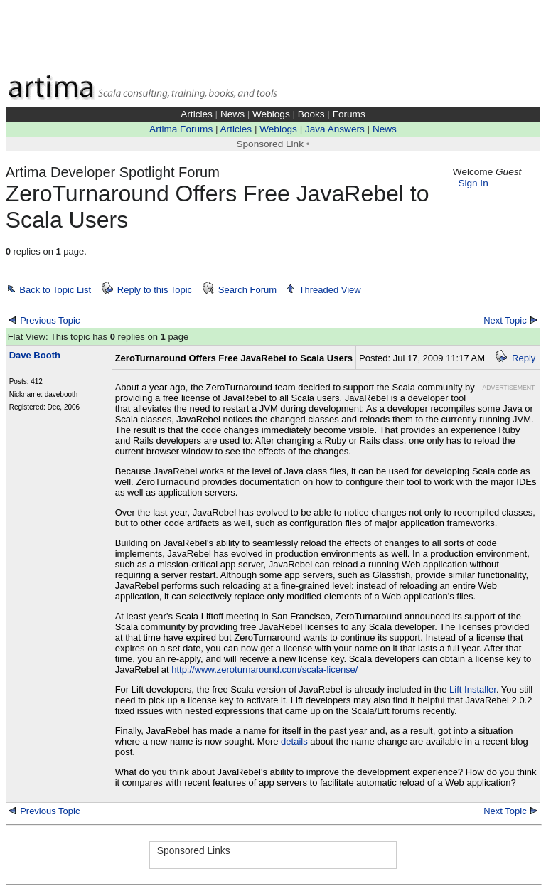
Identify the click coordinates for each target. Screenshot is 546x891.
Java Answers (335, 129)
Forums (349, 114)
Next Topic (504, 320)
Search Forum (247, 289)
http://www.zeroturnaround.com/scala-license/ (264, 669)
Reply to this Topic (154, 289)
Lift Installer (472, 689)
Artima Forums (181, 129)
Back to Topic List (55, 289)
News (232, 114)
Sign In (473, 183)
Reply (523, 358)
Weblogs (271, 114)
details (295, 741)
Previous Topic (50, 320)
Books (311, 114)
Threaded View (330, 289)
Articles (197, 114)
